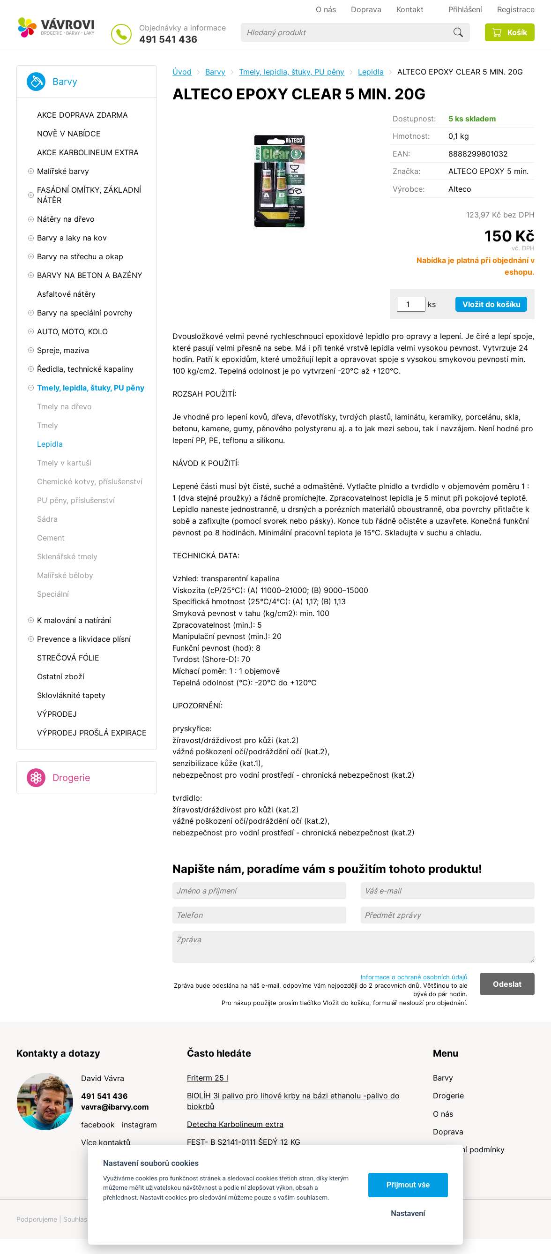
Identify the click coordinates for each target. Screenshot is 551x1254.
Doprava (448, 1131)
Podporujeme (36, 1219)
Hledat (458, 32)
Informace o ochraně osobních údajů (414, 977)
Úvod (182, 71)
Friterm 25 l (207, 1077)
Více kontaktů (105, 1142)
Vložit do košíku (491, 304)
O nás (443, 1114)
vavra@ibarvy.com (115, 1106)
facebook (98, 1124)
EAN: (401, 153)
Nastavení (408, 1213)
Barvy (64, 81)
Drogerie (71, 777)
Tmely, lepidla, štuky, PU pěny (291, 71)
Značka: (406, 171)
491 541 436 (168, 39)
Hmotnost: (411, 136)
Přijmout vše (408, 1184)
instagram (139, 1124)
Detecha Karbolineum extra (235, 1124)
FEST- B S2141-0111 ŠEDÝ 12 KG (243, 1142)
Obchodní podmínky (469, 1149)
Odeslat (507, 984)
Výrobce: (408, 189)
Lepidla (371, 71)
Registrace (516, 9)
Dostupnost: (414, 118)
